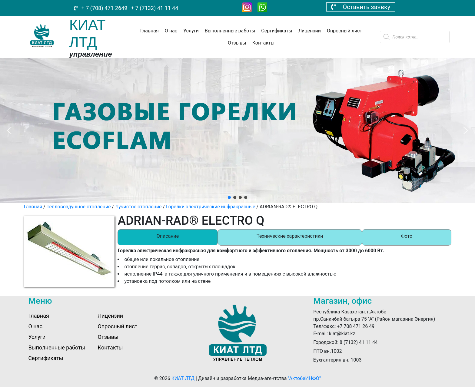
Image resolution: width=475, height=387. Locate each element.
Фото (406, 236)
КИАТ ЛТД (182, 378)
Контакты (263, 43)
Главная (149, 31)
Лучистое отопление (138, 207)
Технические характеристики (290, 236)
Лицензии (309, 31)
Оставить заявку (360, 7)
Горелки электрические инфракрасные (210, 207)
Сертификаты (276, 31)
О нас (171, 31)
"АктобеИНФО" (304, 378)
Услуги (191, 31)
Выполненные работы (230, 31)
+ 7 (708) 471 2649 (103, 8)
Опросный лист (344, 31)
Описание (168, 236)
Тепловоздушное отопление (79, 207)
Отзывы (237, 43)
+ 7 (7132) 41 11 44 (154, 8)
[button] (9, 130)
